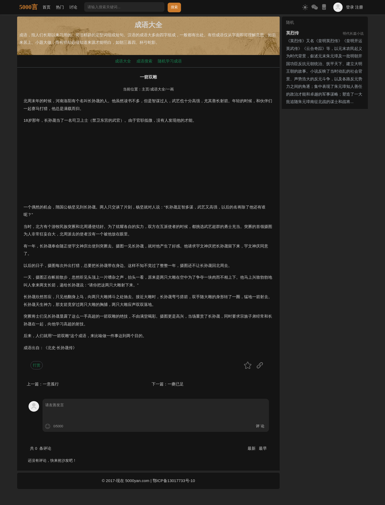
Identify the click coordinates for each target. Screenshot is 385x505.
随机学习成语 (170, 61)
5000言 (28, 7)
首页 (47, 7)
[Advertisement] (148, 166)
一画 (170, 89)
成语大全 (123, 61)
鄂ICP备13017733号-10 (174, 480)
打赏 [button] (36, 365)
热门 (60, 7)
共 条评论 (40, 448)
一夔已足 (176, 384)
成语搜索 (144, 61)
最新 (252, 448)
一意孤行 (51, 384)
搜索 (174, 7)
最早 (263, 448)
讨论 (73, 7)
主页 (145, 89)
